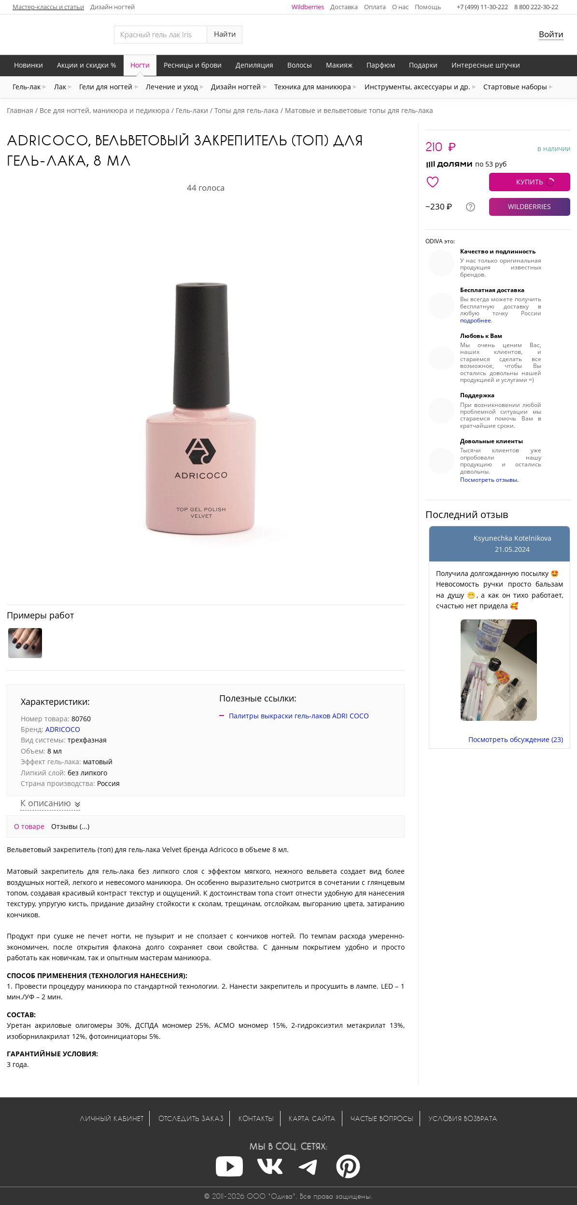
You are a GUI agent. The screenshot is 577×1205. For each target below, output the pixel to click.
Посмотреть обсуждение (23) (515, 739)
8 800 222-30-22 (536, 6)
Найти (225, 34)
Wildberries (308, 6)
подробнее (475, 320)
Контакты (256, 1118)
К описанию (46, 803)
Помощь (428, 6)
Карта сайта (312, 1118)
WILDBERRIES (529, 206)
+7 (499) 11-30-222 (482, 6)
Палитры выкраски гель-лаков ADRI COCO (299, 715)
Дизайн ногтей (112, 6)
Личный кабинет (111, 1118)
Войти (551, 34)
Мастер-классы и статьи (48, 6)
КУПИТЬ (529, 181)
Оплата (375, 6)
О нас (400, 6)
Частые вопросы (382, 1118)
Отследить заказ (191, 1118)
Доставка (344, 6)
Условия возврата (462, 1118)
